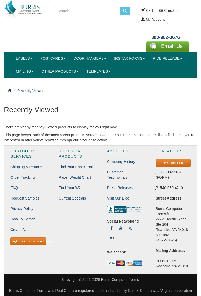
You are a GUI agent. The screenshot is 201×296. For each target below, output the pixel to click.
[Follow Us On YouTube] (121, 228)
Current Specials (72, 198)
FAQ (14, 188)
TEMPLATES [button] (98, 71)
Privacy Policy (21, 209)
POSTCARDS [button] (53, 58)
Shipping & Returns (26, 167)
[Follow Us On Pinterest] (131, 228)
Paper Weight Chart (75, 177)
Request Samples (25, 198)
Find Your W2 (70, 188)
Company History (121, 162)
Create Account (23, 229)
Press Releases (120, 188)
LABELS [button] (24, 58)
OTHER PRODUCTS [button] (60, 71)
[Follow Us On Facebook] (111, 228)
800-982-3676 (165, 37)
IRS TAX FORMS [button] (129, 58)
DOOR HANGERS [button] (90, 58)
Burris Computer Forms (120, 279)
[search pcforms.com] (125, 11)
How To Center (22, 219)
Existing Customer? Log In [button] (29, 241)
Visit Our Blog (118, 198)
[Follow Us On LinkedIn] (112, 237)
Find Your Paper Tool (76, 167)
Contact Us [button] (173, 163)
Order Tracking (22, 177)
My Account (153, 19)
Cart (147, 10)
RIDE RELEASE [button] (167, 58)
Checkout (169, 10)
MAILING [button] (25, 71)
